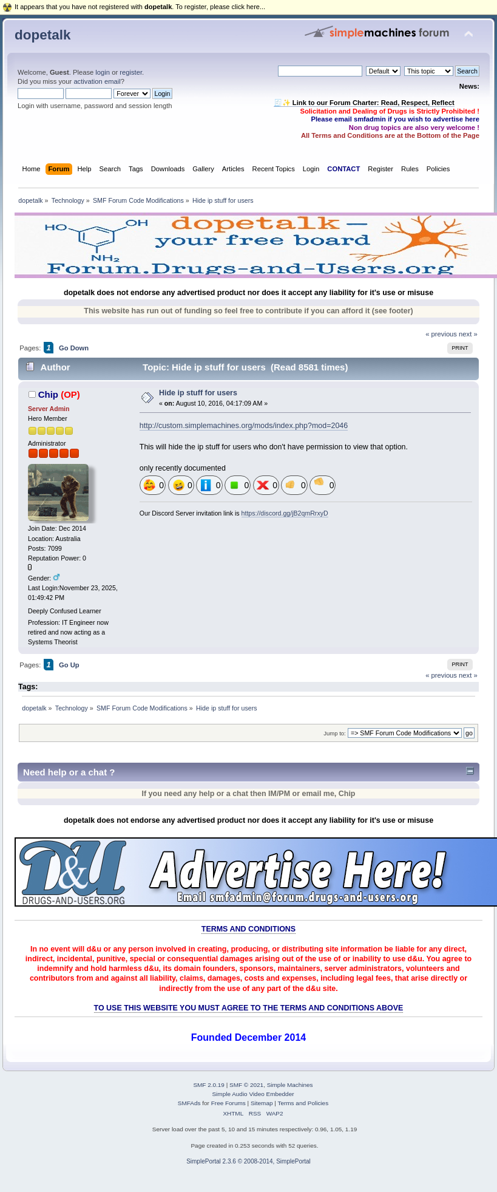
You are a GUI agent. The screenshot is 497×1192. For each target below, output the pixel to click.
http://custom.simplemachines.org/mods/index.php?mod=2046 (244, 425)
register (131, 72)
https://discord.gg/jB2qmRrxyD (285, 513)
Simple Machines (290, 1084)
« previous (441, 334)
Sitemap (262, 1103)
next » (468, 334)
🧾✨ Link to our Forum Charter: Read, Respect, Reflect (364, 102)
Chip (48, 394)
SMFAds (189, 1103)
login (102, 72)
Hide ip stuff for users (198, 393)
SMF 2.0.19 (209, 1084)
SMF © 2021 (246, 1084)
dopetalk (42, 35)
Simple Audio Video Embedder (253, 1094)
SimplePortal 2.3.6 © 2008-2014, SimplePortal (248, 1161)
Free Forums (228, 1103)
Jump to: (334, 733)
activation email (96, 81)
